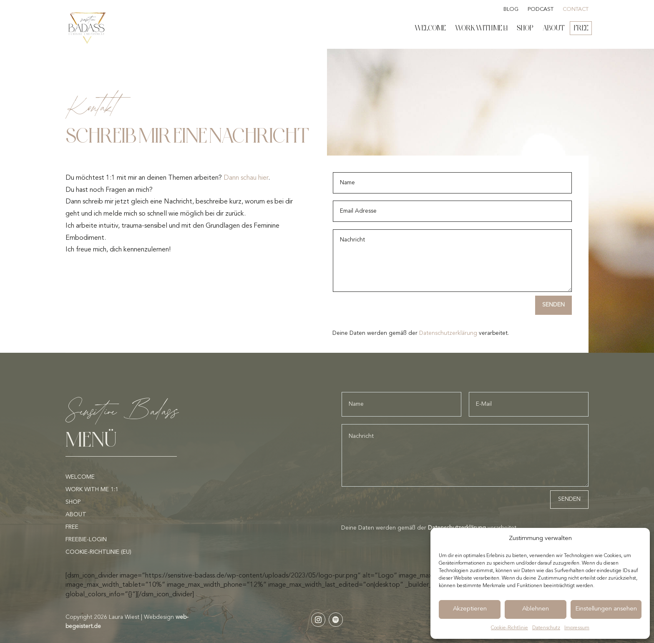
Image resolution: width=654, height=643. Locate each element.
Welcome (430, 28)
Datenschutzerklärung (448, 333)
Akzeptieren (470, 609)
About (554, 28)
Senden (553, 305)
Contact (576, 9)
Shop (525, 28)
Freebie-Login (86, 540)
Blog (510, 9)
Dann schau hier (246, 178)
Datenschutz (546, 627)
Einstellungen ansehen (606, 609)
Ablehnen (535, 609)
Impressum (576, 627)
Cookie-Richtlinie (509, 627)
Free (581, 28)
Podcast (540, 9)
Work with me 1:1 (481, 28)
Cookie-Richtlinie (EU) (98, 552)
